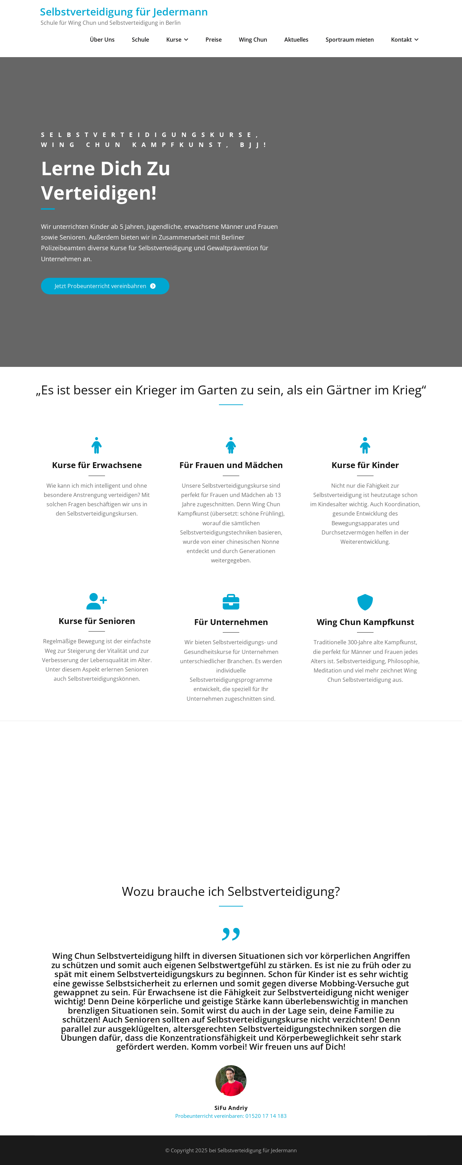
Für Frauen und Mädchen (231, 464)
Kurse (177, 39)
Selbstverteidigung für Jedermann (124, 11)
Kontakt (405, 39)
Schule (140, 39)
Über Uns (102, 39)
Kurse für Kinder (365, 464)
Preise (214, 39)
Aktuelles (296, 39)
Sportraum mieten (350, 39)
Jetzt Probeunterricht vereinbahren (101, 286)
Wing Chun (253, 39)
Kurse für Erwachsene (97, 464)
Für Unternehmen (231, 621)
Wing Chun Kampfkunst (365, 621)
